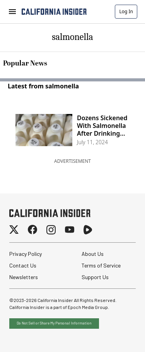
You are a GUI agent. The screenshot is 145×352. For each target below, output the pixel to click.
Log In (126, 11)
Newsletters (23, 277)
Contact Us (22, 265)
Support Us (95, 277)
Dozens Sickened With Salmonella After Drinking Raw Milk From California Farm (102, 125)
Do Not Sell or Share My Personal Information (54, 323)
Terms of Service (101, 265)
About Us (93, 253)
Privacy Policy (25, 253)
